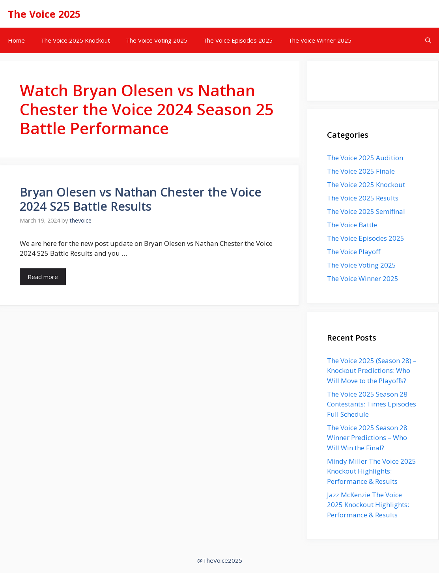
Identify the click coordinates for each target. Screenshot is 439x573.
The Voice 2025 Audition (365, 157)
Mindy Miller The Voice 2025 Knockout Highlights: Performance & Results (371, 471)
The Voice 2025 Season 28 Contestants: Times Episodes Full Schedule (371, 404)
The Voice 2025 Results (362, 197)
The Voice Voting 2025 (156, 40)
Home (16, 40)
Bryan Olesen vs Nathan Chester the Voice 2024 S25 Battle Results (141, 199)
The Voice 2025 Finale (361, 171)
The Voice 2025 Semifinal (366, 211)
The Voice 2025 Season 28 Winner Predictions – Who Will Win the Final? (367, 437)
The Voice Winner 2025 (319, 40)
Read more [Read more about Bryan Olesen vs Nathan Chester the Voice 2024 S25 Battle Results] (43, 277)
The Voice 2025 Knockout (75, 40)
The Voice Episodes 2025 (238, 40)
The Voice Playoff (353, 251)
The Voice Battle (352, 224)
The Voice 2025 (44, 14)
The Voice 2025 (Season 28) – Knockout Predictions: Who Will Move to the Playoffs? (372, 370)
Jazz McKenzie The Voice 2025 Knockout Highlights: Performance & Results (368, 504)
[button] (428, 40)
